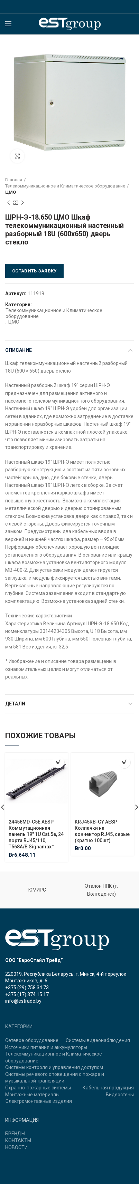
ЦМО (10, 192)
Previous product (9, 203)
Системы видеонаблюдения (98, 1040)
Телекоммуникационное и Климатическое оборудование (65, 186)
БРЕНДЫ (15, 1133)
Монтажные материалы (32, 1094)
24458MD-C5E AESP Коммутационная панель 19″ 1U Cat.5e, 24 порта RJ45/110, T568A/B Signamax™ (36, 834)
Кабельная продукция (108, 1087)
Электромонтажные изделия (38, 1101)
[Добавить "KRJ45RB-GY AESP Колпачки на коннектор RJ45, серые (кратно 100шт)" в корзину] (124, 762)
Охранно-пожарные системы (38, 1087)
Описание (18, 350)
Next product (22, 203)
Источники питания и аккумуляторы (46, 1047)
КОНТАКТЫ (18, 1140)
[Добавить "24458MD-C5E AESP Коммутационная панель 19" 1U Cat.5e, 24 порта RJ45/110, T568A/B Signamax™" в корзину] (58, 762)
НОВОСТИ (16, 1147)
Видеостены (120, 1094)
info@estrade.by (23, 1001)
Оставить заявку (34, 270)
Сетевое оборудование (31, 1040)
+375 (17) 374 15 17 (27, 994)
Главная (13, 179)
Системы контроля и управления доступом (54, 1067)
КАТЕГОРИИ (19, 1026)
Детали (15, 703)
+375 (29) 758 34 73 (27, 987)
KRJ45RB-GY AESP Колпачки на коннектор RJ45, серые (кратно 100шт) (102, 831)
